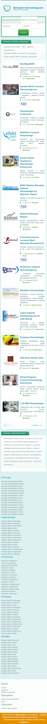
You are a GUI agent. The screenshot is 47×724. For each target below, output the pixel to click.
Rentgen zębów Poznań (9, 657)
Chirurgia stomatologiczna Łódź (11, 486)
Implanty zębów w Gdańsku (10, 530)
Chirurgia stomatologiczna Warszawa (13, 481)
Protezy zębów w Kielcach (10, 629)
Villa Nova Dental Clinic (32, 358)
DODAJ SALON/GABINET (10, 699)
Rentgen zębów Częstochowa (11, 668)
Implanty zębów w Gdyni (9, 545)
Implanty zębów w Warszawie (11, 521)
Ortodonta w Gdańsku (8, 570)
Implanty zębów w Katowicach (11, 537)
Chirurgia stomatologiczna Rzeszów (13, 502)
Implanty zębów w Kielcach (10, 547)
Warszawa (30, 79)
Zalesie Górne (37, 305)
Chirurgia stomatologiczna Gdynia (12, 507)
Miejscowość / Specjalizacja (29, 20)
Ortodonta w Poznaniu (8, 577)
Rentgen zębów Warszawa (10, 640)
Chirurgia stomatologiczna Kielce (12, 512)
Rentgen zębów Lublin (8, 654)
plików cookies (20, 714)
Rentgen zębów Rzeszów (9, 664)
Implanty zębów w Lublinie (10, 542)
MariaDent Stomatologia (32, 290)
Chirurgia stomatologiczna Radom (12, 514)
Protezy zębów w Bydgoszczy (11, 631)
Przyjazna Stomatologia (32, 337)
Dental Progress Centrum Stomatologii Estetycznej (31, 380)
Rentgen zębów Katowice (9, 659)
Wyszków (35, 203)
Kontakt (3, 688)
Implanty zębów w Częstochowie (12, 549)
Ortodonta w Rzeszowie (9, 594)
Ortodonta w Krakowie (8, 563)
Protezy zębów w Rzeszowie (10, 626)
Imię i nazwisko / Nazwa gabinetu (11, 20)
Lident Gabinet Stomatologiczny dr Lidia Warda (30, 316)
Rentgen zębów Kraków (9, 642)
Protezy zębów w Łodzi (9, 605)
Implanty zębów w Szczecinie (11, 535)
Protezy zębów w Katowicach (11, 619)
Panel (3, 701)
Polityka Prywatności (8, 692)
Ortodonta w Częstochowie (10, 584)
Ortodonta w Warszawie (9, 561)
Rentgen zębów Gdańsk (9, 647)
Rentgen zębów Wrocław (9, 649)
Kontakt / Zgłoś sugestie (9, 708)
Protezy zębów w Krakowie (10, 603)
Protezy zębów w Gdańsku (10, 612)
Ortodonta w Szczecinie (9, 575)
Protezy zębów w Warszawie (10, 600)
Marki (37, 177)
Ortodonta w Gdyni (7, 582)
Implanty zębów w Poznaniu (10, 533)
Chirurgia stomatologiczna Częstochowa (14, 505)
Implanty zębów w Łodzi (9, 528)
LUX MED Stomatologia (32, 403)
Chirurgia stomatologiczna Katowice (13, 498)
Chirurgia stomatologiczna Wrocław (13, 488)
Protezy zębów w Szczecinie (10, 617)
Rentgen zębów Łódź (8, 645)
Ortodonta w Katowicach (9, 579)
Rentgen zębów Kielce (8, 671)
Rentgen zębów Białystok (9, 661)
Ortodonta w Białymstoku (9, 587)
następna (35, 425)
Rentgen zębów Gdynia (9, 666)
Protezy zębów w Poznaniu (10, 610)
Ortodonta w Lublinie (8, 572)
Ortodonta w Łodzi (7, 568)
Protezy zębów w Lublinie (9, 614)
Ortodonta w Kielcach (8, 591)
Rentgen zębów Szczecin (9, 652)
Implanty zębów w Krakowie (10, 523)
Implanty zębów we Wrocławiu (11, 526)
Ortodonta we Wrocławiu (9, 565)
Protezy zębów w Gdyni (9, 633)
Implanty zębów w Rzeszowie (11, 552)
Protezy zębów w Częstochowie (11, 624)
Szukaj (23, 32)
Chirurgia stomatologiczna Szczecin (13, 500)
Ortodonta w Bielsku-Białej (10, 589)
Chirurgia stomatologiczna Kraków (12, 484)
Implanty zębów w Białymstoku (11, 540)
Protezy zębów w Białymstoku (11, 622)
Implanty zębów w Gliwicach (10, 554)
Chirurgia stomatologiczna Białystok (13, 510)
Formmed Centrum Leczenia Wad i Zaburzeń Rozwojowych (32, 240)
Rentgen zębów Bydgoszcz (10, 673)
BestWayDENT (27, 64)
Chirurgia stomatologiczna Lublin (12, 495)
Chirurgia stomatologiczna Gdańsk (12, 493)
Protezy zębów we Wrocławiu (11, 607)
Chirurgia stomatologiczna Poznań (12, 491)
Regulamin (4, 690)
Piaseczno (26, 282)
